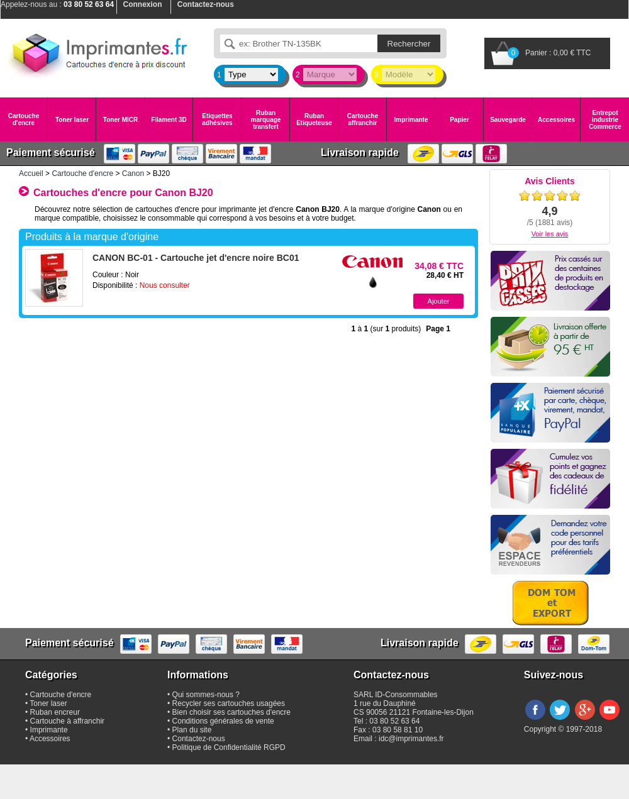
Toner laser (72, 119)
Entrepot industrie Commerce (605, 119)
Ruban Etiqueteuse (314, 119)
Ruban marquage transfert (266, 119)
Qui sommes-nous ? (206, 694)
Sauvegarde (508, 119)
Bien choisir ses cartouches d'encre (231, 712)
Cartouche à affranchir (67, 721)
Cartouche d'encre (23, 119)
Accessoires (556, 119)
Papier (459, 119)
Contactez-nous (198, 738)
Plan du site (192, 729)
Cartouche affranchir (362, 119)
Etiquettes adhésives (217, 119)
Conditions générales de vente (223, 721)
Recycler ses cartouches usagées (228, 703)
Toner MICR (120, 119)
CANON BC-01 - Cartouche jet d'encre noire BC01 (195, 258)
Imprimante (411, 119)
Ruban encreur (55, 712)
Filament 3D (169, 119)
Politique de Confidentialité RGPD (229, 747)
